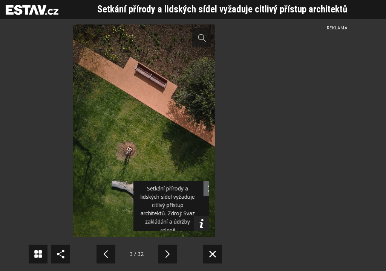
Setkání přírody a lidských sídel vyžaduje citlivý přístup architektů (222, 9)
